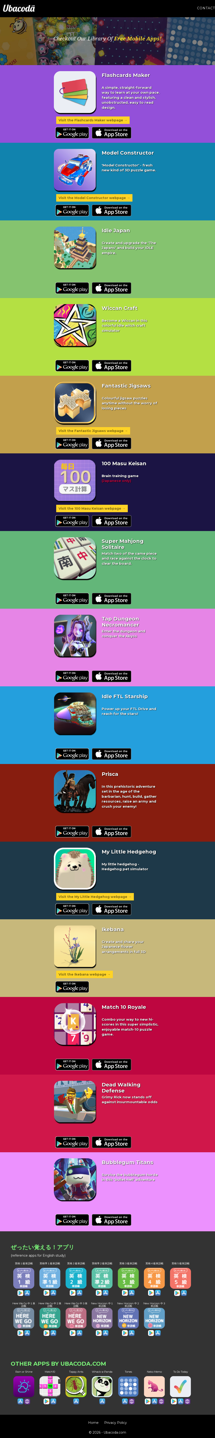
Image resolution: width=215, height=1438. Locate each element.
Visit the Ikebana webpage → (85, 974)
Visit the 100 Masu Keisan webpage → (92, 508)
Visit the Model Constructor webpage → (94, 198)
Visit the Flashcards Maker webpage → (93, 120)
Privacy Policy (115, 1423)
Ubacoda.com (115, 1432)
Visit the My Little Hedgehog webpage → (95, 897)
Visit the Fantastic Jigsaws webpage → (93, 431)
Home (93, 1423)
